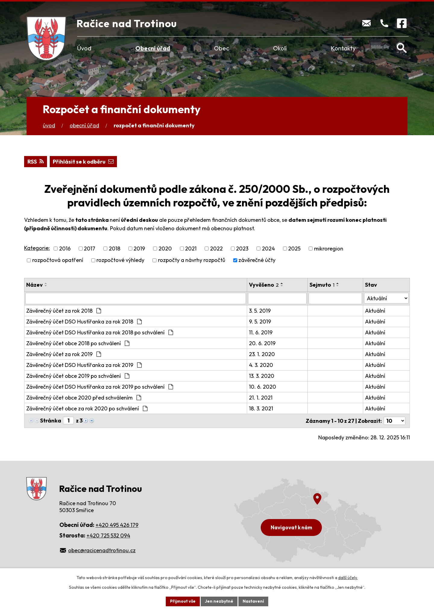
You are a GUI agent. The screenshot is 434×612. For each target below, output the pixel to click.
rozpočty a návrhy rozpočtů (191, 260)
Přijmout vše (183, 601)
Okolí (280, 48)
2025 (294, 248)
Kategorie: (37, 247)
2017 (89, 248)
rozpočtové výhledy (120, 260)
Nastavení (253, 601)
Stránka (50, 420)
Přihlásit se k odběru (83, 161)
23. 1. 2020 (262, 354)
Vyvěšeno (264, 284)
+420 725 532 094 (108, 535)
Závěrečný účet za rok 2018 (63, 310)
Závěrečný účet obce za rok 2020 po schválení (86, 408)
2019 (139, 248)
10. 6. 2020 (262, 386)
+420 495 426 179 (117, 524)
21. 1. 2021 (260, 397)
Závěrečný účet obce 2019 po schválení (77, 375)
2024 (268, 248)
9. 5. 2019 (260, 321)
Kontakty (343, 48)
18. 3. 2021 (261, 408)
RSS (35, 161)
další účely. (348, 577)
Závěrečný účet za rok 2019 (63, 354)
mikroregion (328, 248)
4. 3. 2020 (261, 365)
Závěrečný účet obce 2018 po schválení (77, 343)
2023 (242, 248)
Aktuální (375, 310)
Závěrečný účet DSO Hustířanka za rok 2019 (84, 365)
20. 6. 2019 (262, 343)
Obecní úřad (152, 48)
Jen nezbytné (219, 601)
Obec (221, 48)
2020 (165, 248)
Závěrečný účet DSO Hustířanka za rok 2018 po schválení (99, 332)
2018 (114, 248)
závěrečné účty (256, 260)
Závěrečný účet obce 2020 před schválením (83, 397)
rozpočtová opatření (57, 260)
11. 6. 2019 (260, 332)
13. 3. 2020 (261, 375)
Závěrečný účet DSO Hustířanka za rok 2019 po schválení (99, 386)
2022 (216, 248)
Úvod (84, 48)
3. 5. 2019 (260, 310)
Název (34, 284)
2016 (65, 248)
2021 (191, 248)
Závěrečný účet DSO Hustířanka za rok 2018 (84, 321)
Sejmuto (322, 284)
